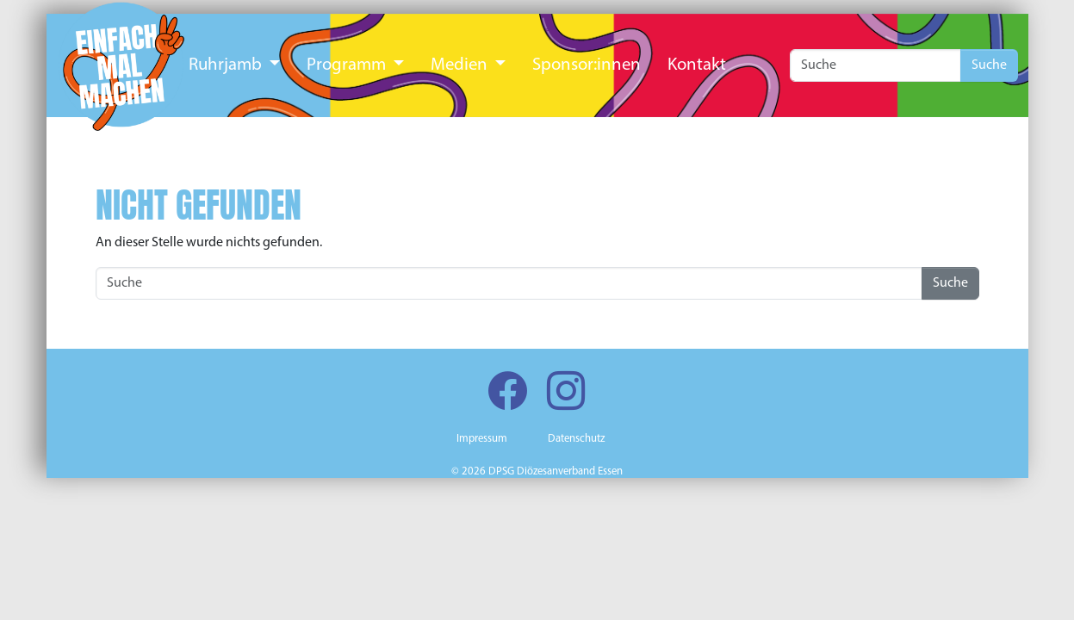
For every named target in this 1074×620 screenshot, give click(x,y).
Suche (989, 65)
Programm (348, 65)
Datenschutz (576, 438)
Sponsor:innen (586, 65)
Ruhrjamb (227, 65)
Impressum (481, 438)
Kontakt (696, 65)
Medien (461, 65)
